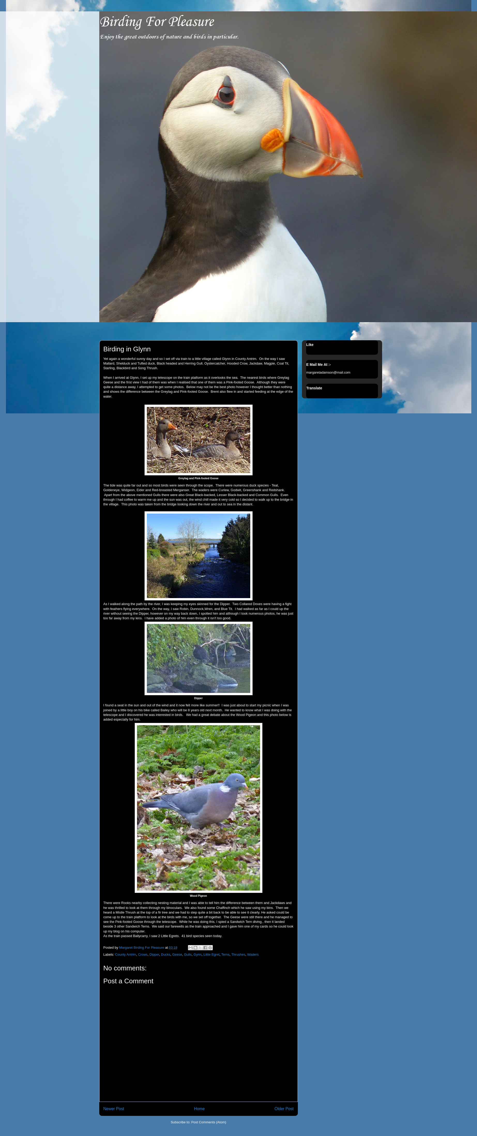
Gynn (198, 954)
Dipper (154, 954)
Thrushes (238, 954)
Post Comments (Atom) (208, 1122)
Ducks (165, 954)
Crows (143, 954)
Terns (225, 954)
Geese (177, 954)
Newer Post (113, 1109)
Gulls (188, 954)
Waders (253, 954)
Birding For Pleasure (156, 22)
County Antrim (125, 954)
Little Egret (211, 954)
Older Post (284, 1109)
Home (199, 1109)
